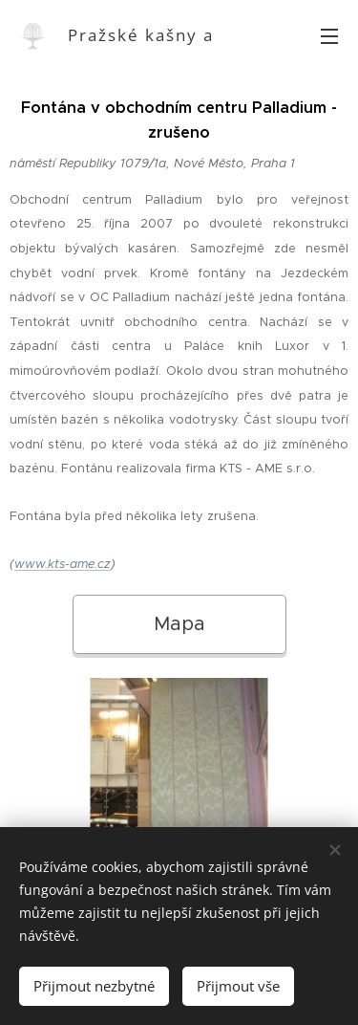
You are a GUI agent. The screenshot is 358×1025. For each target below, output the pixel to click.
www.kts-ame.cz (62, 564)
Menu (329, 36)
